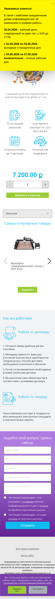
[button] (49, 261)
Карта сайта (27, 555)
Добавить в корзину (27, 195)
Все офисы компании (27, 549)
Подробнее (27, 289)
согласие (43, 505)
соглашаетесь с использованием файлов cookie (27, 583)
